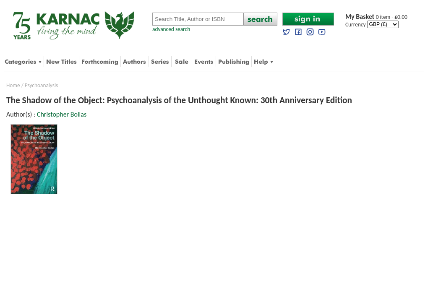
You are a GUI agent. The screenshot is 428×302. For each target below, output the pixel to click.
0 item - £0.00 (376, 17)
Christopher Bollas (61, 114)
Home (13, 85)
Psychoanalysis (41, 85)
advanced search (171, 29)
